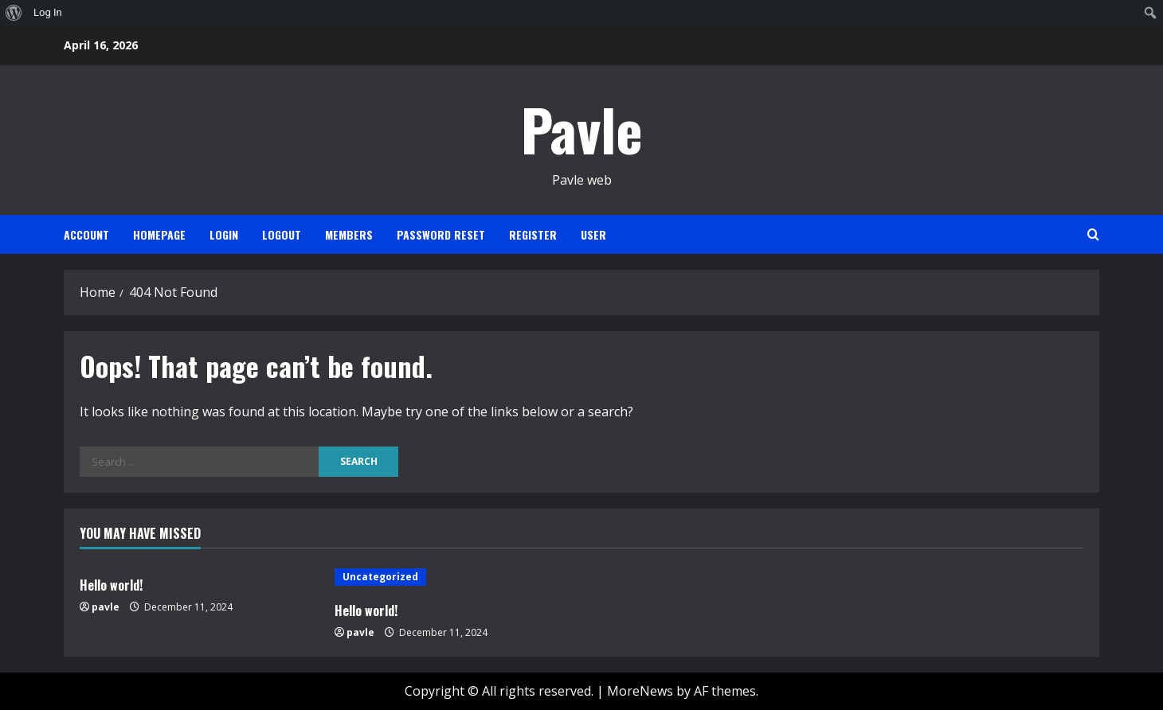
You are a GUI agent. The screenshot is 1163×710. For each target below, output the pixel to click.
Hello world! (111, 585)
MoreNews (640, 691)
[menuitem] (14, 12)
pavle (105, 607)
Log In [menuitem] (47, 12)
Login (223, 234)
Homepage (159, 234)
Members (349, 234)
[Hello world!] (454, 577)
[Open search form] (1093, 234)
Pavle (582, 128)
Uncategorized (380, 576)
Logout (281, 234)
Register (533, 234)
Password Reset (441, 234)
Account (86, 234)
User (593, 234)
